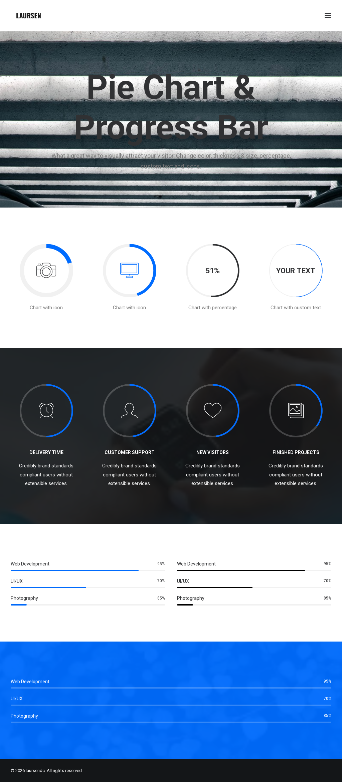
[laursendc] (28, 15)
